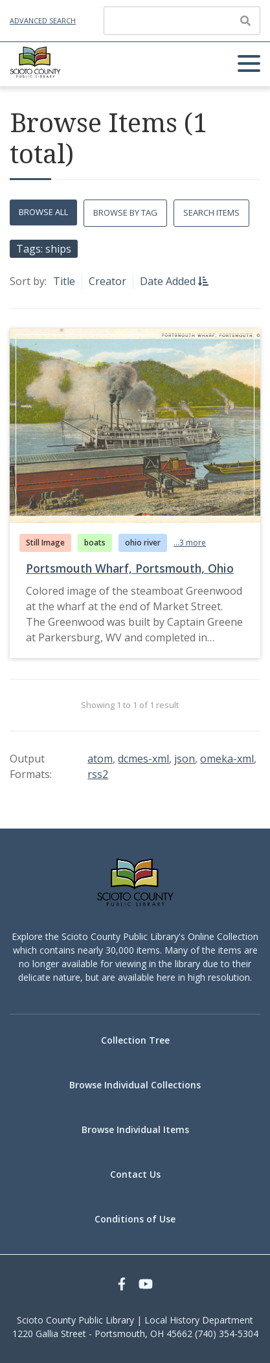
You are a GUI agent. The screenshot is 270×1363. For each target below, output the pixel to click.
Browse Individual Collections (135, 1085)
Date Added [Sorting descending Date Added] (169, 281)
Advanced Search (43, 20)
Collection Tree (135, 1040)
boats (95, 542)
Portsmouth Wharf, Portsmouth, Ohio (130, 568)
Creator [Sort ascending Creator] (107, 281)
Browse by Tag (125, 212)
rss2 (97, 774)
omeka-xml (227, 758)
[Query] (182, 20)
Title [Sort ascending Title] (64, 281)
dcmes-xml (143, 758)
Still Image (45, 542)
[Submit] (245, 20)
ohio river (143, 542)
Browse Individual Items (135, 1129)
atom (100, 758)
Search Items (211, 212)
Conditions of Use (135, 1219)
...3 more (190, 542)
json (184, 758)
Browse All (43, 212)
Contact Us (135, 1174)
